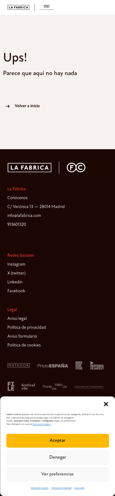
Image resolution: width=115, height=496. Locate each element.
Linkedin (14, 282)
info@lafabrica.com (24, 216)
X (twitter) (16, 273)
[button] (106, 404)
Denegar (57, 457)
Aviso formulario (22, 336)
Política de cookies (39, 488)
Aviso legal (79, 488)
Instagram (16, 264)
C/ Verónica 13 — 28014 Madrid (36, 207)
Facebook (16, 291)
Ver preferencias (57, 474)
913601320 (16, 224)
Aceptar (57, 440)
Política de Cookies (42, 424)
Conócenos (17, 198)
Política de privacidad (61, 488)
